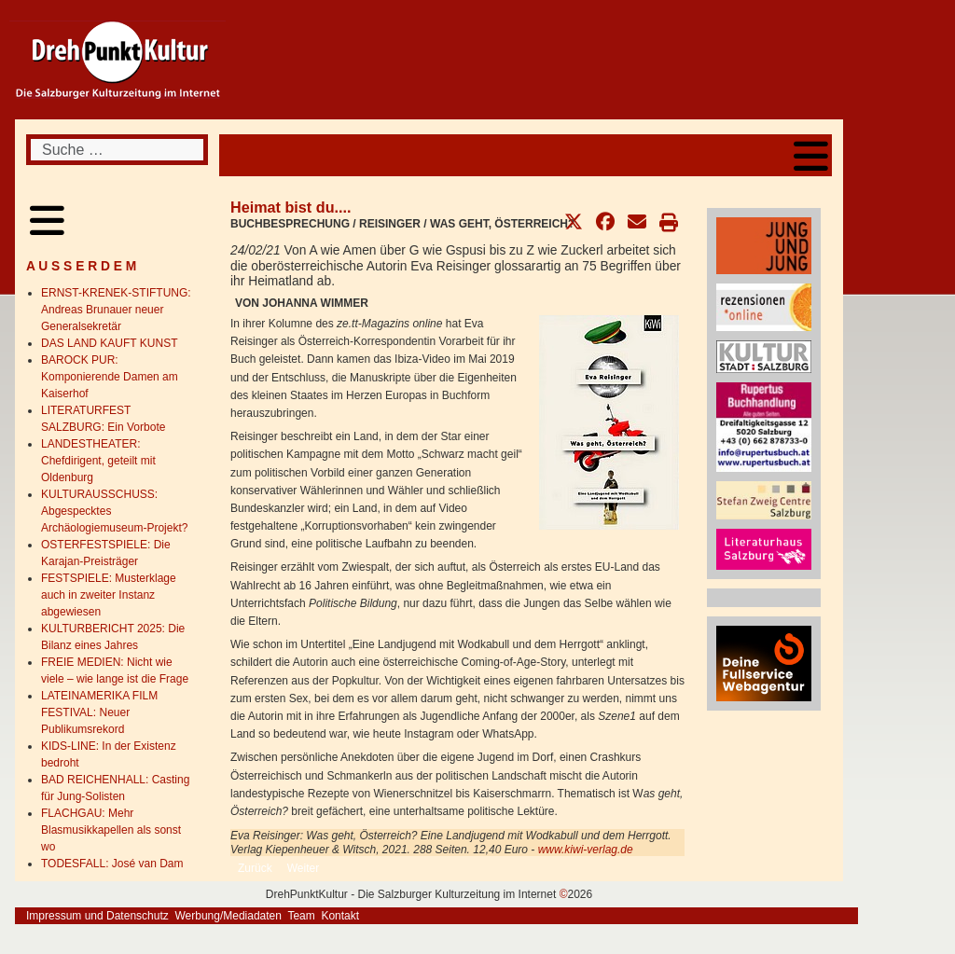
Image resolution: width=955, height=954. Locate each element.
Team (300, 915)
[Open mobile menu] (811, 155)
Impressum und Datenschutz (97, 915)
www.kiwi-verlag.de (585, 849)
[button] (573, 222)
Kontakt (340, 915)
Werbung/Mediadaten (228, 915)
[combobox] (117, 149)
